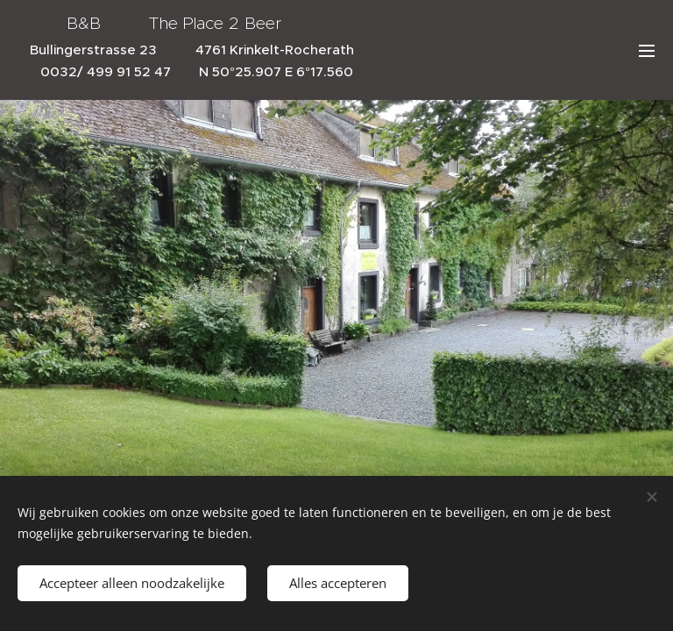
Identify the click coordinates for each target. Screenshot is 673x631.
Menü (647, 51)
